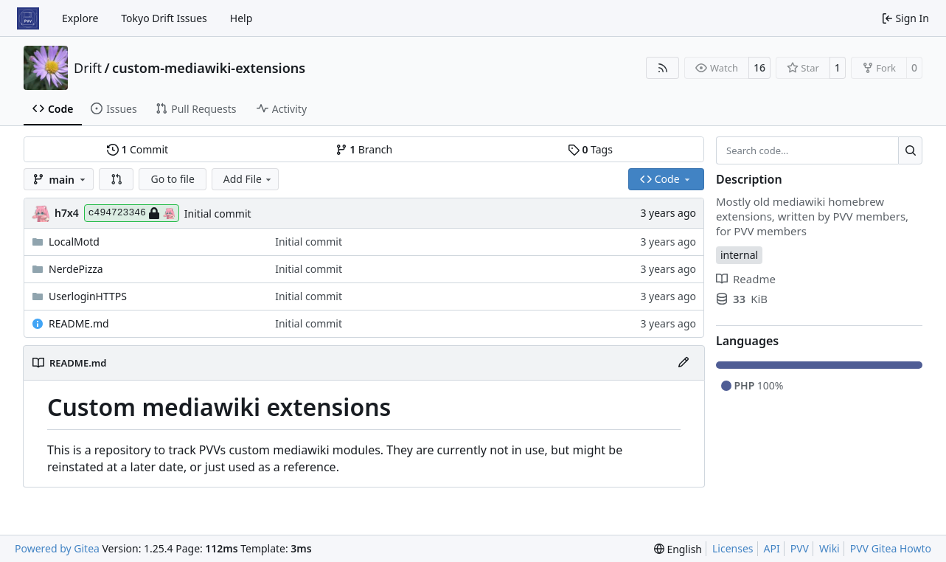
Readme (746, 278)
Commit (137, 149)
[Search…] (910, 150)
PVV (799, 548)
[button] (116, 179)
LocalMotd (74, 242)
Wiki (829, 548)
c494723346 (131, 213)
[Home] (28, 18)
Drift (88, 67)
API (772, 548)
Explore (80, 18)
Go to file (172, 179)
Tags (590, 149)
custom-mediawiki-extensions (208, 67)
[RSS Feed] (663, 68)
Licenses (733, 548)
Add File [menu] (248, 179)
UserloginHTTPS (88, 296)
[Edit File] (683, 362)
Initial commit (217, 214)
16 (759, 67)
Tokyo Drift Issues (164, 18)
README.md (79, 323)
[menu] (678, 549)
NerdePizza (76, 269)
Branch (364, 149)
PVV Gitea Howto (890, 548)
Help (241, 18)
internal (739, 255)
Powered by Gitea (57, 548)
